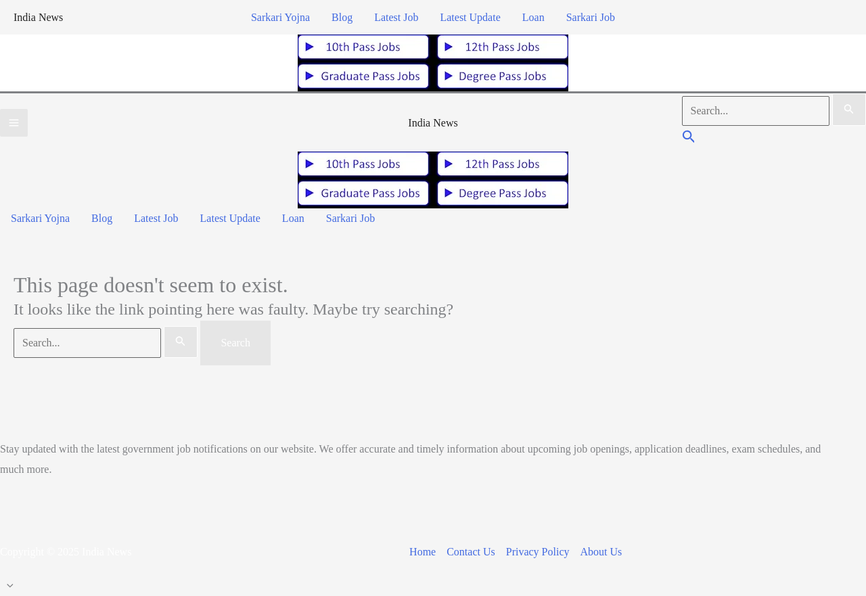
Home (422, 551)
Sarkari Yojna (280, 17)
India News (38, 17)
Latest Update (470, 17)
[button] (689, 138)
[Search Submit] (849, 109)
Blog (342, 17)
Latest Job (396, 17)
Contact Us (471, 551)
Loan (533, 17)
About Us (601, 551)
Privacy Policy (538, 551)
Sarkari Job (590, 17)
